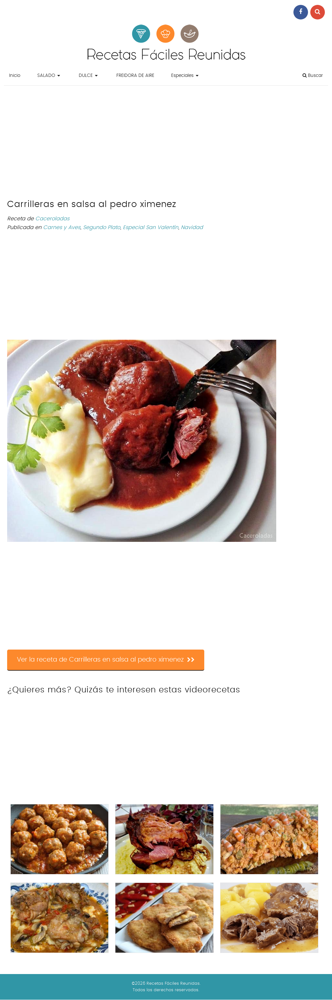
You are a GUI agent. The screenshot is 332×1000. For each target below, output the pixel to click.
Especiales (182, 75)
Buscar (312, 75)
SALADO (46, 75)
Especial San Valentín (150, 227)
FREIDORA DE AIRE (135, 75)
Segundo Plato (101, 227)
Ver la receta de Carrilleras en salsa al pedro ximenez (106, 659)
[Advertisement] (166, 144)
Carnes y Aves (61, 227)
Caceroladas (52, 218)
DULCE (86, 75)
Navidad (192, 227)
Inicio (14, 75)
